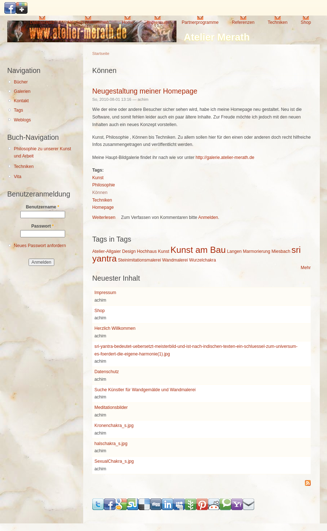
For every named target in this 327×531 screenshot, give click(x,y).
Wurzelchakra (202, 260)
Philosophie (103, 184)
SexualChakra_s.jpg (114, 461)
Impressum (158, 22)
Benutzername (42, 207)
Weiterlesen (103, 217)
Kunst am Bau (198, 250)
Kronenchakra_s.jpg (113, 425)
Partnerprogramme (200, 22)
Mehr (306, 267)
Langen (234, 251)
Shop (306, 22)
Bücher (21, 82)
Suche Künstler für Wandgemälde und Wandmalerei (145, 389)
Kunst (97, 177)
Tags (18, 110)
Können (99, 192)
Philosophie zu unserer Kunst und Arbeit (42, 152)
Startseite (100, 53)
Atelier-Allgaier (106, 251)
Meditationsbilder (111, 407)
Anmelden (208, 217)
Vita (17, 176)
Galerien (22, 91)
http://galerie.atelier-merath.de (225, 157)
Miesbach (280, 251)
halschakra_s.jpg (110, 443)
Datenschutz (42, 22)
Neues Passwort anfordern (40, 245)
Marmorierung (256, 251)
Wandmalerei (175, 260)
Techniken (278, 22)
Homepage (103, 207)
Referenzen (243, 22)
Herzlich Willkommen (88, 22)
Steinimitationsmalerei (139, 260)
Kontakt (21, 100)
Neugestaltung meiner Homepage (145, 91)
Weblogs (22, 119)
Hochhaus (147, 251)
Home (127, 22)
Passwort (42, 226)
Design (129, 251)
